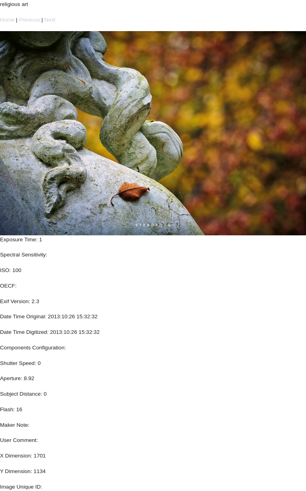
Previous (29, 20)
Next (49, 20)
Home (7, 20)
